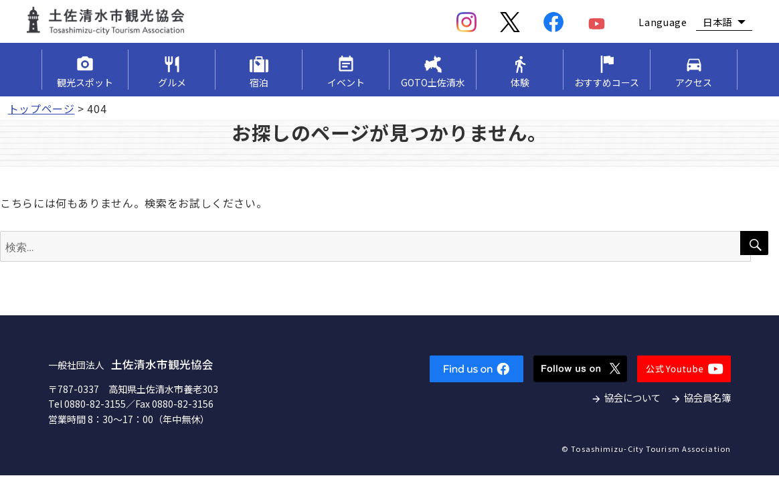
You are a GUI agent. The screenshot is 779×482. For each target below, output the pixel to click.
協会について (632, 397)
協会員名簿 (707, 397)
